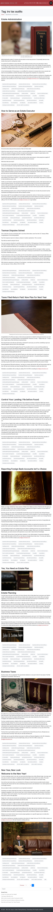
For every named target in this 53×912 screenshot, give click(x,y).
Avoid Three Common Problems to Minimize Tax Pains (12, 900)
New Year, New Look (11, 770)
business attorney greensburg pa (9, 84)
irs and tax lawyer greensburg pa (23, 95)
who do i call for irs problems (23, 105)
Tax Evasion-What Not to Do (7, 896)
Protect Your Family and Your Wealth (9, 894)
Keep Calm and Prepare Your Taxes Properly (10, 902)
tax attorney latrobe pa (32, 100)
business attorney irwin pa (24, 84)
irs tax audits (5, 98)
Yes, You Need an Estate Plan (15, 568)
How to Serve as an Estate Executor (18, 111)
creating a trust (6, 88)
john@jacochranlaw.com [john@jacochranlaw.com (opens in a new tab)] (43, 625)
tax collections (5, 102)
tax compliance (14, 102)
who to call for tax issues (37, 764)
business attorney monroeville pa (39, 84)
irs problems (41, 95)
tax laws (41, 102)
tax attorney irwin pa (7, 100)
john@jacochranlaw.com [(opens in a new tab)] (6, 739)
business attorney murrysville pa (9, 86)
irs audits (35, 95)
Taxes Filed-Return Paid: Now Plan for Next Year (24, 297)
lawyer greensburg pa (15, 98)
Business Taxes (8, 671)
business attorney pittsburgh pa (25, 86)
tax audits (41, 100)
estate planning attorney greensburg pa (11, 93)
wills (45, 879)
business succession (39, 86)
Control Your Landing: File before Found (20, 399)
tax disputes (22, 102)
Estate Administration (11, 19)
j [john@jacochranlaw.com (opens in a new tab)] (1, 820)
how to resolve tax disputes (8, 95)
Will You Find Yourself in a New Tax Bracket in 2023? (12, 898)
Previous (22, 885)
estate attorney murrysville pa (9, 91)
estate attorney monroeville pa (33, 88)
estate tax (33, 93)
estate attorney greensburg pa (18, 88)
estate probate (25, 93)
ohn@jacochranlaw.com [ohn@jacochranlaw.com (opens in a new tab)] (7, 820)
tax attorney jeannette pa (19, 100)
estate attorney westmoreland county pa (26, 91)
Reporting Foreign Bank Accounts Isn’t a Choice (23, 469)
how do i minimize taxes (42, 93)
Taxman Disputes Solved (13, 230)
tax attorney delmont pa (39, 98)
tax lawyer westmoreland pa (8, 105)
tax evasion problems (32, 102)
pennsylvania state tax (27, 98)
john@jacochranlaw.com (33, 78)
